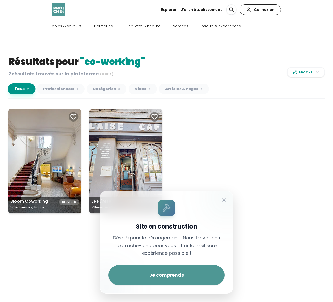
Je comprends (166, 275)
